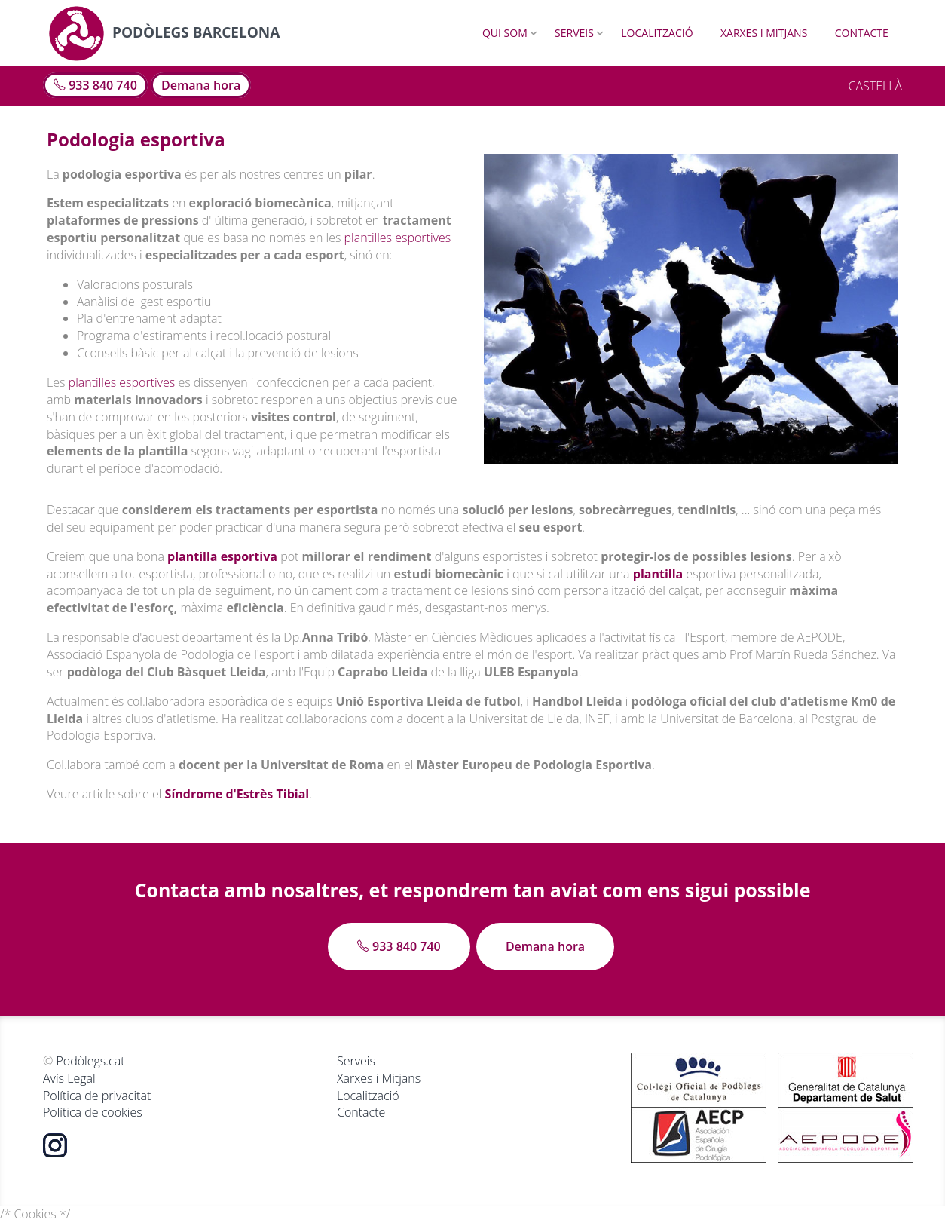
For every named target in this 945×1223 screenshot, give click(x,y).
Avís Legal (69, 1078)
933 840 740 (95, 85)
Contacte (861, 33)
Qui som (505, 33)
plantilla (658, 574)
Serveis (574, 33)
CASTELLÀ (875, 86)
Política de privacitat (97, 1095)
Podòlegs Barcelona (164, 32)
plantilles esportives (397, 237)
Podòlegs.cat (90, 1061)
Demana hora (200, 85)
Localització (657, 33)
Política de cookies (92, 1112)
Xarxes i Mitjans (763, 33)
